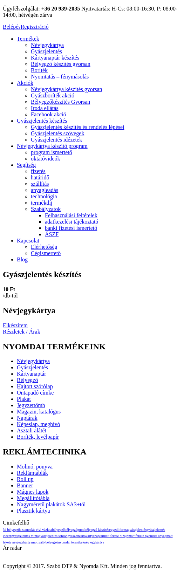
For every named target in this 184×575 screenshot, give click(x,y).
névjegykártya (94, 542)
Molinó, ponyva (35, 467)
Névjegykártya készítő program (52, 146)
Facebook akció (48, 114)
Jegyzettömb (31, 405)
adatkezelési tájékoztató (71, 222)
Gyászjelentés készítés (42, 121)
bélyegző (58, 530)
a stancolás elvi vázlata (36, 530)
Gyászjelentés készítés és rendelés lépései (77, 127)
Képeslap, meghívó (38, 424)
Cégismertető (46, 253)
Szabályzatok (46, 209)
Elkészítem (15, 325)
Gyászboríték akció (52, 95)
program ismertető (51, 152)
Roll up (25, 479)
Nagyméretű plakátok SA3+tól (51, 504)
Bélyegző (27, 380)
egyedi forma (118, 530)
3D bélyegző (11, 530)
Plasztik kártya (33, 511)
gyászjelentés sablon (53, 536)
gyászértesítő (76, 536)
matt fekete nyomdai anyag (147, 536)
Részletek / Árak (21, 332)
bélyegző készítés (96, 530)
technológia (44, 196)
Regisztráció (35, 27)
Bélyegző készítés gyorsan (60, 64)
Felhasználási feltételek (71, 215)
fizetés (38, 171)
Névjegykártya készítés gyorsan (66, 89)
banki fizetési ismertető (71, 228)
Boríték (39, 70)
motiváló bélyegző (45, 542)
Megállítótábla (33, 498)
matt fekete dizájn (116, 536)
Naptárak (27, 418)
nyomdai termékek (71, 542)
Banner (25, 485)
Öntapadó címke (35, 393)
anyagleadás (44, 190)
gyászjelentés (137, 530)
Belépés (12, 27)
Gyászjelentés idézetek (56, 140)
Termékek (28, 39)
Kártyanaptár (31, 374)
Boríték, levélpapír (38, 437)
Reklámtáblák (32, 473)
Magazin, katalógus (39, 412)
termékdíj (41, 203)
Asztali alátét (31, 430)
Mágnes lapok (32, 492)
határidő (40, 177)
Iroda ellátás (45, 108)
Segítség (26, 165)
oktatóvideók (45, 159)
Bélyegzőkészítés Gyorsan (60, 102)
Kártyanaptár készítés (55, 58)
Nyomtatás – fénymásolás (60, 77)
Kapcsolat (28, 241)
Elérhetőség (44, 247)
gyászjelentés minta (25, 536)
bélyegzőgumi (75, 530)
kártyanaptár (94, 536)
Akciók (25, 83)
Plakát (24, 399)
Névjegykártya (47, 45)
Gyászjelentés (46, 51)
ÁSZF (52, 234)
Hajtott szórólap (35, 386)
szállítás (40, 184)
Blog (22, 259)
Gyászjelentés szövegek (57, 133)
